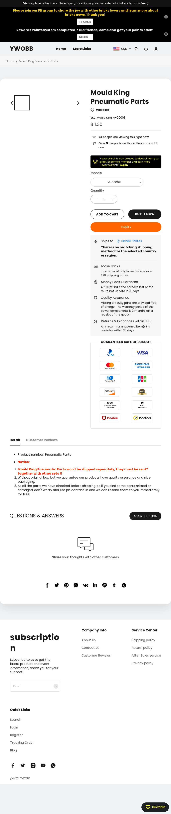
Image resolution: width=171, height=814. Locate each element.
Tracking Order (22, 742)
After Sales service (146, 655)
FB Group (85, 21)
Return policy (142, 647)
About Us (89, 640)
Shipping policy (143, 640)
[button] (12, 103)
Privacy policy (142, 663)
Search (15, 719)
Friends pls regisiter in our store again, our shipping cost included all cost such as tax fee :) (85, 3)
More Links (82, 48)
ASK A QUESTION (145, 515)
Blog (13, 750)
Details (83, 37)
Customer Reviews (96, 655)
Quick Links (20, 709)
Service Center (145, 630)
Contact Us (90, 647)
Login (14, 727)
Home (61, 48)
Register (16, 734)
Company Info (94, 630)
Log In (124, 165)
